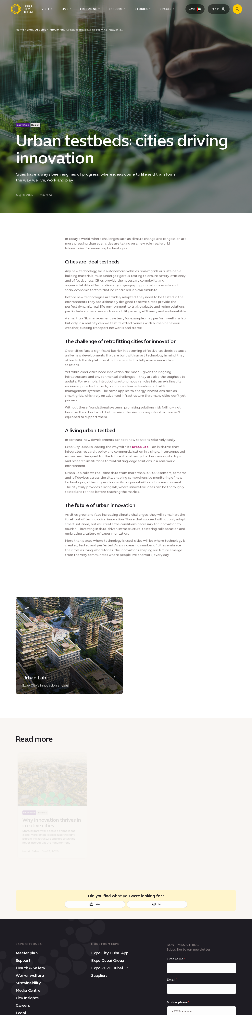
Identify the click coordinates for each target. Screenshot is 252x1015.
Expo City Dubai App (109, 953)
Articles (40, 29)
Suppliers (99, 975)
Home (20, 29)
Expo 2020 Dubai (110, 968)
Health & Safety (30, 968)
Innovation (56, 29)
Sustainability (28, 983)
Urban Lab (140, 447)
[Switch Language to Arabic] (195, 9)
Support (23, 960)
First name (175, 959)
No (157, 904)
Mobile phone (177, 1002)
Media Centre (28, 990)
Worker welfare (30, 975)
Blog (30, 29)
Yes (94, 904)
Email (171, 980)
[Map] (219, 9)
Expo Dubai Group (107, 960)
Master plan (27, 953)
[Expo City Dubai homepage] (21, 9)
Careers (23, 1005)
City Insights (27, 997)
